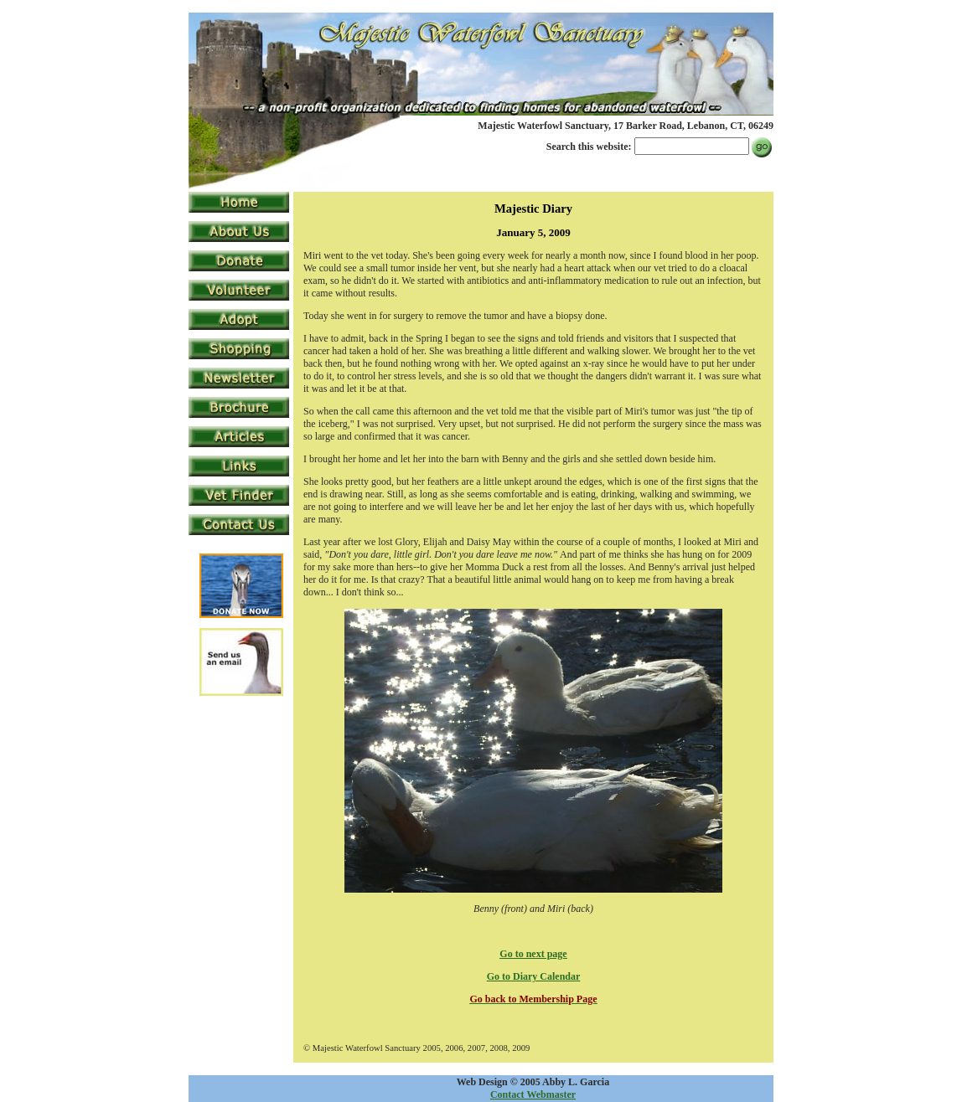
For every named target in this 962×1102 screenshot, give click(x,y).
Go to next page (532, 954)
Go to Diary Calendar (534, 976)
